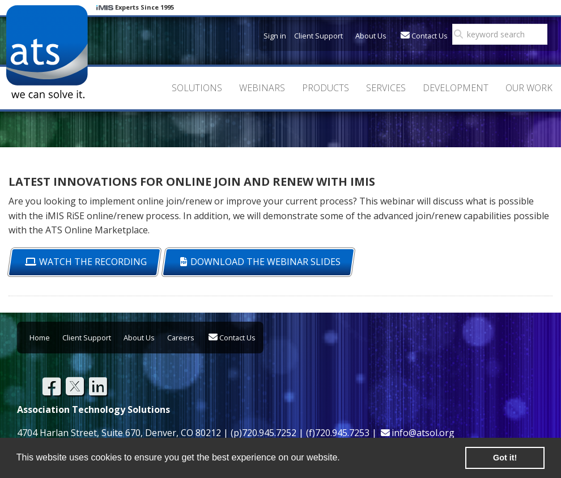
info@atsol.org (423, 432)
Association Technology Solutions (47, 52)
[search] (503, 34)
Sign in (275, 36)
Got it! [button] (505, 457)
